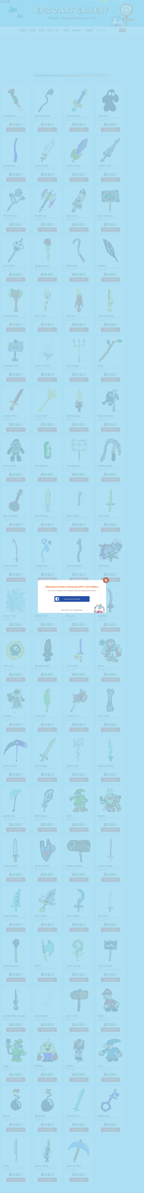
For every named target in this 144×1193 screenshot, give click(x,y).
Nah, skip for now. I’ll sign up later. (72, 610)
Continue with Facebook (67, 599)
